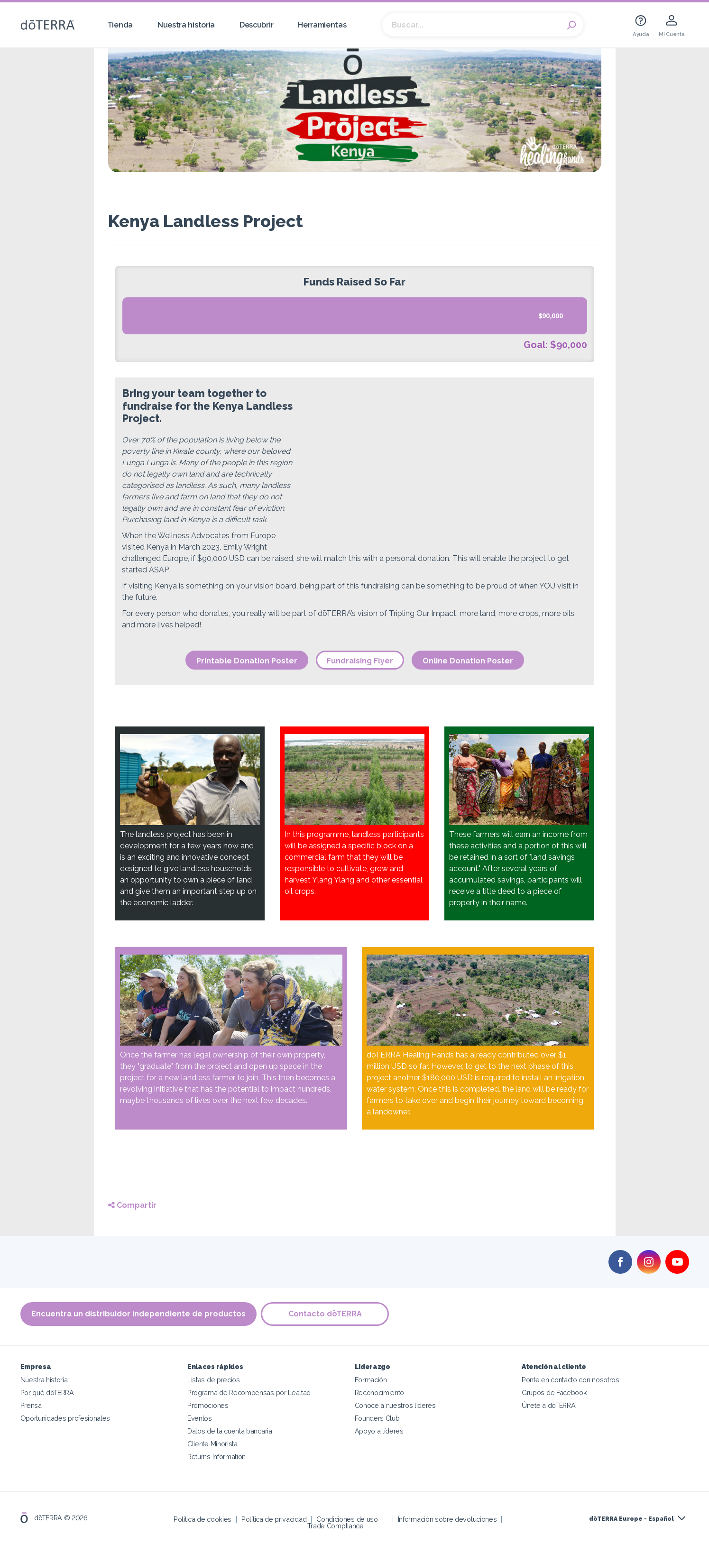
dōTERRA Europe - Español (631, 1519)
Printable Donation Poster (246, 660)
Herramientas (322, 24)
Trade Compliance (335, 1526)
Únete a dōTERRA (548, 1405)
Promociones (208, 1405)
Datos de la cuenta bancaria (229, 1431)
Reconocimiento (380, 1392)
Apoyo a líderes (379, 1431)
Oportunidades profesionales (65, 1418)
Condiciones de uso (347, 1519)
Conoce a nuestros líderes (395, 1405)
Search (571, 25)
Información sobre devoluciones (447, 1519)
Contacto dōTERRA (325, 1314)
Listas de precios (213, 1380)
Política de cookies (202, 1519)
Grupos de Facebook (554, 1392)
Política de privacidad (273, 1519)
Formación (371, 1380)
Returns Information (216, 1456)
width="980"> (445, 468)
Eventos (199, 1418)
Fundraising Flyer (360, 660)
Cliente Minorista (212, 1444)
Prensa (31, 1405)
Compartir (132, 1205)
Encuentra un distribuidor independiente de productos (138, 1314)
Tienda (120, 24)
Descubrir (256, 24)
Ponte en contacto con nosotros (570, 1380)
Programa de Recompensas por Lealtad (249, 1392)
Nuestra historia (186, 24)
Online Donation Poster (468, 660)
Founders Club (377, 1418)
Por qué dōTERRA (47, 1392)
